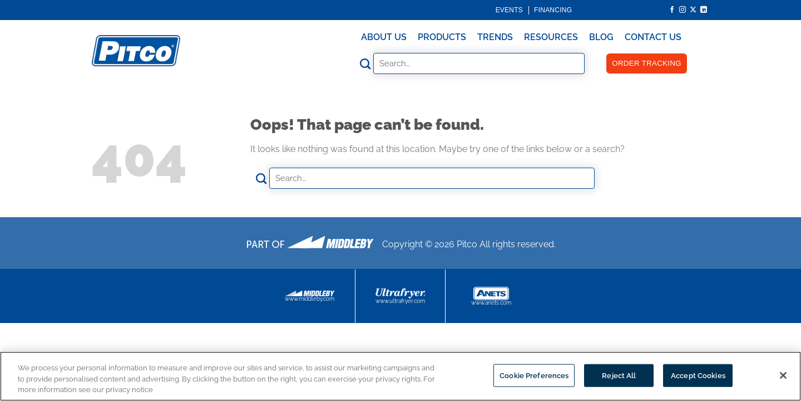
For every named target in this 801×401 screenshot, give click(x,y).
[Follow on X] (693, 10)
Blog (601, 37)
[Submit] (365, 64)
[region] (400, 376)
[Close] (783, 375)
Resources (551, 37)
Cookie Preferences (534, 375)
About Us (384, 37)
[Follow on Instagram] (682, 10)
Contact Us (653, 37)
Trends (495, 37)
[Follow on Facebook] (672, 10)
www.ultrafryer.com (400, 296)
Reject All (619, 375)
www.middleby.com (309, 296)
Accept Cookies (698, 375)
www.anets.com (491, 296)
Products (442, 37)
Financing (553, 10)
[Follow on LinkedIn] (703, 10)
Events (509, 10)
